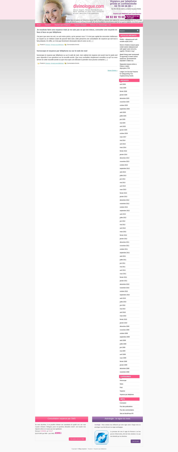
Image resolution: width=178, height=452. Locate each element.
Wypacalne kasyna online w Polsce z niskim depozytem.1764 (128, 66)
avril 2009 (123, 354)
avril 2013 (123, 186)
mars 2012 (123, 231)
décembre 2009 (124, 326)
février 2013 (123, 193)
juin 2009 (122, 347)
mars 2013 (123, 189)
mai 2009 (122, 351)
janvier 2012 (123, 238)
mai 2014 (122, 140)
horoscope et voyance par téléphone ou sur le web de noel (62, 51)
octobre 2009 (124, 333)
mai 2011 (122, 267)
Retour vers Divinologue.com (100, 25)
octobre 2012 (124, 207)
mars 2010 (123, 316)
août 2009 (123, 340)
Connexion (123, 403)
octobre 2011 (124, 249)
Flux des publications (126, 406)
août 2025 (123, 112)
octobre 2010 (124, 291)
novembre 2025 (124, 102)
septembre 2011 (125, 253)
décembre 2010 (124, 284)
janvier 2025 (123, 130)
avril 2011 (123, 270)
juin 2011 (122, 263)
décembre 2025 (124, 98)
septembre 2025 (125, 109)
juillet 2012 (123, 217)
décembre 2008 (124, 368)
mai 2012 (122, 224)
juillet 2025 (123, 116)
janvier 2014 (123, 154)
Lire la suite (135, 441)
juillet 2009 (123, 344)
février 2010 (123, 319)
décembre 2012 (124, 200)
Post (121, 387)
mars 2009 (123, 358)
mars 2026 (123, 88)
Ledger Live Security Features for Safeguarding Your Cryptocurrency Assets (129, 74)
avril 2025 (123, 126)
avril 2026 (123, 84)
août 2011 (123, 256)
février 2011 (123, 277)
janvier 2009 (123, 365)
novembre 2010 (124, 288)
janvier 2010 (123, 323)
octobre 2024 (124, 133)
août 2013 (123, 172)
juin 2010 (122, 305)
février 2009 (123, 361)
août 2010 (123, 298)
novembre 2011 (124, 245)
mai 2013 (122, 182)
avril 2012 (123, 228)
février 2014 (123, 151)
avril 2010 (123, 312)
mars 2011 (123, 274)
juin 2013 (122, 179)
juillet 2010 (123, 302)
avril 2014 (123, 144)
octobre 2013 (124, 165)
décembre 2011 (124, 242)
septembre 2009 (125, 337)
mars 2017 (123, 137)
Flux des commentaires (127, 410)
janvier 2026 (123, 95)
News (121, 384)
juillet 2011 (123, 260)
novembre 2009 (124, 330)
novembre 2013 (124, 161)
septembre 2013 (125, 168)
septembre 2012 (125, 210)
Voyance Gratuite (80, 25)
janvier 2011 (123, 281)
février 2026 (123, 91)
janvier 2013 (123, 196)
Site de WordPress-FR (126, 413)
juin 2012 (122, 221)
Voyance (48, 25)
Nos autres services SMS (77, 439)
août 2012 (123, 214)
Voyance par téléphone (63, 25)
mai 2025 (122, 123)
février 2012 (123, 235)
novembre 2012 (124, 203)
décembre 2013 (124, 158)
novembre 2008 (124, 372)
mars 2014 (123, 147)
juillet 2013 (123, 175)
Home (39, 25)
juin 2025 (122, 119)
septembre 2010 (125, 295)
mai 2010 (122, 309)
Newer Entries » (112, 70)
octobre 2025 (124, 105)
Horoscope (123, 380)
